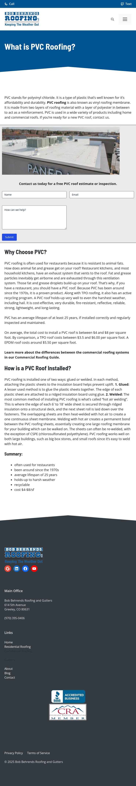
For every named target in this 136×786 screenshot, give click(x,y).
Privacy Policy (13, 753)
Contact (9, 677)
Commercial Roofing (18, 651)
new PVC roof (81, 117)
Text (129, 4)
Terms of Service (38, 753)
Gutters (9, 660)
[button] (112, 19)
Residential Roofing (17, 647)
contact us (101, 117)
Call (11, 4)
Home (8, 642)
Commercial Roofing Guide (37, 357)
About (8, 669)
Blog (7, 673)
